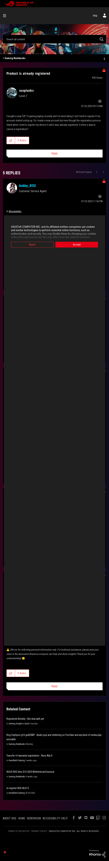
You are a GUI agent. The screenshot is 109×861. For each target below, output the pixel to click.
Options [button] (104, 58)
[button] (11, 140)
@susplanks (15, 211)
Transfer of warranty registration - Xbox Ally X (29, 755)
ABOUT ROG (9, 818)
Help (95, 15)
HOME (21, 818)
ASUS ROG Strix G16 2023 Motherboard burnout (30, 771)
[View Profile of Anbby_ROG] (27, 186)
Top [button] (5, 852)
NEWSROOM (34, 818)
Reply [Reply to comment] (54, 686)
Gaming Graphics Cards (19, 723)
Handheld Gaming (17, 760)
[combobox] (54, 39)
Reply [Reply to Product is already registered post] (54, 153)
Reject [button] (30, 244)
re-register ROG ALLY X (17, 788)
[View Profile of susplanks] (26, 90)
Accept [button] (79, 244)
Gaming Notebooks (15, 58)
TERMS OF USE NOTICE (19, 831)
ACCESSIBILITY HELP (55, 818)
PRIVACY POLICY (39, 831)
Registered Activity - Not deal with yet (25, 718)
